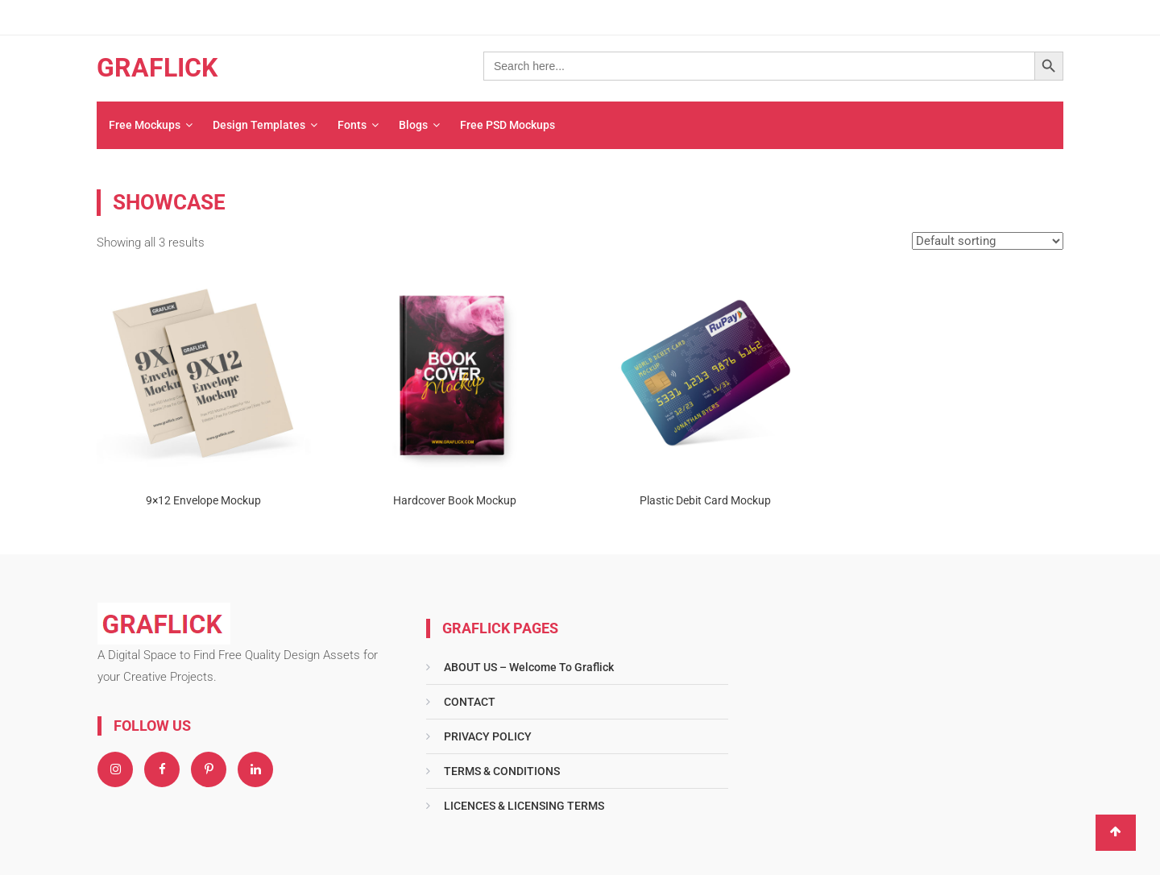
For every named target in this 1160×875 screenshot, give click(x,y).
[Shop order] (987, 241)
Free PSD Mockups (507, 124)
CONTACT (469, 701)
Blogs (413, 124)
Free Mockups (144, 124)
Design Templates (259, 124)
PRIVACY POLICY (488, 736)
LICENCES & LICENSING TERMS (524, 805)
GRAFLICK (157, 67)
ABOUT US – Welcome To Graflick (529, 667)
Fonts (352, 124)
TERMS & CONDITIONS (502, 771)
